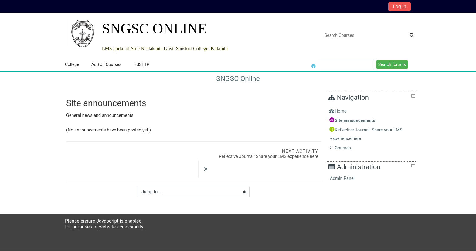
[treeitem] (372, 111)
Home (345, 111)
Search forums (392, 64)
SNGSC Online (238, 79)
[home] (82, 33)
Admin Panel (347, 178)
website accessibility (121, 216)
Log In (399, 6)
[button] (314, 64)
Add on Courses (106, 64)
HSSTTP (141, 64)
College (72, 64)
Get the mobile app (320, 244)
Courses (347, 148)
